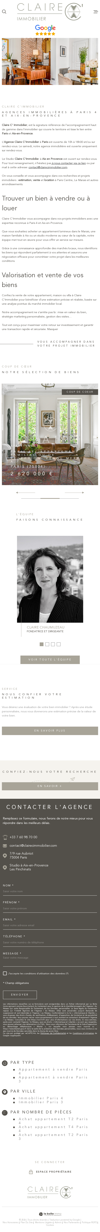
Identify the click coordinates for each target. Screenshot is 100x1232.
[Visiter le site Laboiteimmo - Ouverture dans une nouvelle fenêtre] (50, 1214)
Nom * (8, 885)
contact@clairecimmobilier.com (48, 174)
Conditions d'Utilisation (83, 1033)
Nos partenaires (72, 1222)
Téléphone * (14, 936)
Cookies (50, 1225)
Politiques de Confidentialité (53, 1033)
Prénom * (11, 902)
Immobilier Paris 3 (41, 1102)
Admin (58, 1222)
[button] (81, 492)
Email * (9, 919)
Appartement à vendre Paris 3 (53, 1079)
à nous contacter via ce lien (68, 170)
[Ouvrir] (4, 11)
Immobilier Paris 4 (41, 1098)
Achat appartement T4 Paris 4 (54, 1129)
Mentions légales (44, 1222)
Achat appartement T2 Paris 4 (54, 1121)
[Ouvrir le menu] (96, 11)
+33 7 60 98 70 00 (23, 837)
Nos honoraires (10, 1222)
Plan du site (27, 1222)
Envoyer (20, 994)
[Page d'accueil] (50, 11)
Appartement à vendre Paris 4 (53, 1071)
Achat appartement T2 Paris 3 (54, 1137)
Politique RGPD (89, 1222)
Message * (12, 953)
